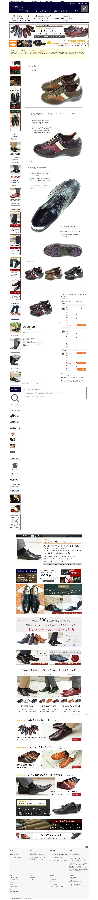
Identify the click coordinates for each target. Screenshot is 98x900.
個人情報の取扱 (27, 898)
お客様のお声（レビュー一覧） (56, 886)
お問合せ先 (72, 850)
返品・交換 (52, 850)
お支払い (12, 850)
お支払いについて (53, 882)
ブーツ (11, 889)
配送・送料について (54, 881)
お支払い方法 (17, 857)
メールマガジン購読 (34, 881)
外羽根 (11, 884)
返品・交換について (57, 860)
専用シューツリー (14, 891)
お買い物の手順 (53, 879)
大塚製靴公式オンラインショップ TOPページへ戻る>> (34, 383)
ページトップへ (87, 847)
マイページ (32, 875)
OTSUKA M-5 (13, 881)
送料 (31, 850)
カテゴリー (12, 875)
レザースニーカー (14, 877)
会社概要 (72, 875)
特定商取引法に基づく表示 (17, 898)
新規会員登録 (33, 877)
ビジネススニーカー (14, 879)
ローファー (12, 888)
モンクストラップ (14, 886)
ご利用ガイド (53, 875)
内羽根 (11, 882)
